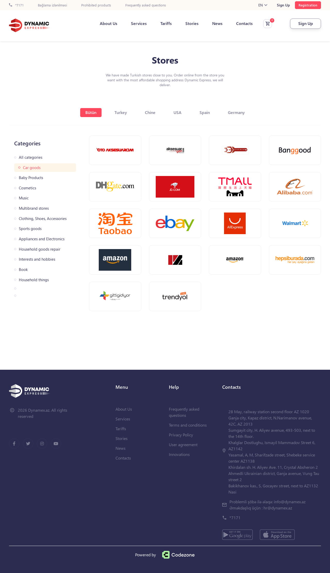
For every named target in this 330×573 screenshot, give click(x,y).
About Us (108, 23)
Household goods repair (39, 249)
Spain (205, 112)
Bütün (90, 112)
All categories (30, 157)
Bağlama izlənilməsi (52, 5)
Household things (34, 279)
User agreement (183, 444)
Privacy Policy (181, 434)
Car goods (31, 167)
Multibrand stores (34, 208)
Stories (192, 23)
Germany (236, 112)
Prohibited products (96, 5)
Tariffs (166, 23)
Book (23, 269)
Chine (150, 112)
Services (139, 23)
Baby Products (31, 177)
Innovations (179, 454)
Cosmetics (27, 188)
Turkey (120, 112)
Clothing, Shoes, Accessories (43, 218)
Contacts (244, 23)
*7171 (16, 5)
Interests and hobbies (37, 259)
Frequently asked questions (145, 5)
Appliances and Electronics (41, 238)
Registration (308, 5)
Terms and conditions (188, 425)
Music (24, 198)
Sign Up (283, 5)
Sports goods (30, 228)
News (217, 23)
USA (178, 112)
